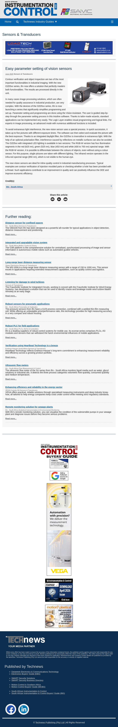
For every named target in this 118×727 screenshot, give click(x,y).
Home (8, 21)
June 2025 (9, 74)
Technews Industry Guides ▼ (40, 21)
